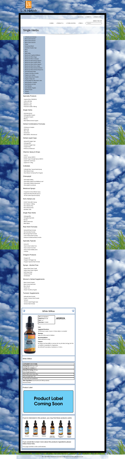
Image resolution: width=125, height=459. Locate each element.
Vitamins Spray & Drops (31, 152)
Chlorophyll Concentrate (30, 185)
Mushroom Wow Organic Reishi (33, 62)
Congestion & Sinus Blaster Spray (32, 191)
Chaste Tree (27, 288)
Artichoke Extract (28, 113)
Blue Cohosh (27, 286)
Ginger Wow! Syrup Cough (30, 268)
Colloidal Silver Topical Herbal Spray (33, 169)
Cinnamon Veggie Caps (29, 145)
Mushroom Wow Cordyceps (32, 58)
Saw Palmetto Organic (30, 88)
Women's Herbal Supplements (34, 279)
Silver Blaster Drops (29, 171)
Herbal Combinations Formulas (34, 124)
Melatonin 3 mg (28, 104)
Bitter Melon (27, 223)
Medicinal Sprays (29, 188)
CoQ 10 (25, 155)
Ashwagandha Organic (29, 115)
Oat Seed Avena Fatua (30, 71)
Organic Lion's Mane (30, 75)
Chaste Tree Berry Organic (30, 289)
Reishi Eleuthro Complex (31, 82)
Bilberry (26, 118)
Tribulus (27, 91)
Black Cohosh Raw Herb (30, 284)
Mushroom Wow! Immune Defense (33, 68)
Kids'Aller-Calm (27, 209)
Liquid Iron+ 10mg (28, 162)
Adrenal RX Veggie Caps (30, 141)
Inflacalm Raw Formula (29, 296)
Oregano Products (29, 255)
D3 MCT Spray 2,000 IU (29, 157)
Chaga (26, 44)
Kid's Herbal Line (29, 199)
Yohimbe (27, 93)
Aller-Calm (26, 131)
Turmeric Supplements (31, 293)
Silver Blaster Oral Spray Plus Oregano (33, 173)
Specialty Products (29, 96)
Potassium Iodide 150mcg (30, 106)
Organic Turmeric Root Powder (31, 298)
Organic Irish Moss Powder (32, 73)
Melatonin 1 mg (28, 103)
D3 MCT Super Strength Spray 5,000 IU (33, 159)
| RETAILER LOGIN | (97, 17)
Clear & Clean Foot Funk (30, 247)
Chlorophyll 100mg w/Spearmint (32, 183)
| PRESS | (80, 23)
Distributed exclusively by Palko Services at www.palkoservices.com (67, 456)
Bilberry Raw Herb (28, 221)
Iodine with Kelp (28, 101)
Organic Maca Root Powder (32, 77)
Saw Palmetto (28, 86)
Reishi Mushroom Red (30, 84)
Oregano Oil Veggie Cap (30, 260)
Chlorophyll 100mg (28, 179)
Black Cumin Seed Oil (30, 38)
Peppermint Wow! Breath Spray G (32, 193)
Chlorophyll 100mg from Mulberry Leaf (33, 181)
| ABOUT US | (80, 17)
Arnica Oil (26, 244)
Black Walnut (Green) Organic (31, 120)
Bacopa (26, 219)
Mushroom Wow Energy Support (33, 60)
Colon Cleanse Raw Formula (31, 235)
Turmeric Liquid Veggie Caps (31, 302)
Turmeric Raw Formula (29, 303)
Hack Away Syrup (28, 272)
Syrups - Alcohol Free (30, 265)
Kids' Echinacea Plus (29, 207)
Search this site (97, 21)
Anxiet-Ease (27, 132)
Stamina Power (28, 89)
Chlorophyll (27, 176)
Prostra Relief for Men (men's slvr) (33, 80)
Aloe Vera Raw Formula (29, 232)
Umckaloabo (27, 275)
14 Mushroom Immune (30, 37)
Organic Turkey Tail (29, 78)
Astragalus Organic (28, 117)
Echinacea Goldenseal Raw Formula (32, 237)
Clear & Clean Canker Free (30, 246)
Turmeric (26, 300)
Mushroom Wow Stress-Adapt (32, 66)
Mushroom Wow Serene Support (33, 64)
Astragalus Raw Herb (29, 218)
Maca (26, 49)
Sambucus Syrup (28, 274)
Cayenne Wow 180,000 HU (30, 99)
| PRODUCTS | (60, 23)
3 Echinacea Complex (29, 127)
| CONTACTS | (88, 17)
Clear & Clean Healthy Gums (31, 249)
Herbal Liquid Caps (30, 138)
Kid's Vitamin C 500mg (29, 204)
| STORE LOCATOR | (71, 23)
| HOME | (51, 23)
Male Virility (28, 53)
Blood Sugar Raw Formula (30, 233)
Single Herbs (27, 110)
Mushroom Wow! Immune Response (34, 69)
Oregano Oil (27, 258)
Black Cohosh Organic (29, 282)
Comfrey (26, 251)
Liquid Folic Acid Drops (29, 160)
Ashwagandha (27, 143)
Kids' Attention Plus (28, 205)
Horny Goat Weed (29, 46)
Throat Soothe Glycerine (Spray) (32, 195)
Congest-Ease (27, 146)
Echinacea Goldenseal (29, 148)
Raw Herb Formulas (30, 227)
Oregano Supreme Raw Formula (32, 261)
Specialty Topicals (29, 241)
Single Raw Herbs (29, 213)
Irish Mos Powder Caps (31, 48)
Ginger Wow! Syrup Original (31, 270)
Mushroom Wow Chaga (31, 57)
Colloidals (26, 166)
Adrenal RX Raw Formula (30, 230)
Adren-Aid (26, 129)
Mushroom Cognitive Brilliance (32, 55)
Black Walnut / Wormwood (30, 134)
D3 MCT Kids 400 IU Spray (30, 202)
